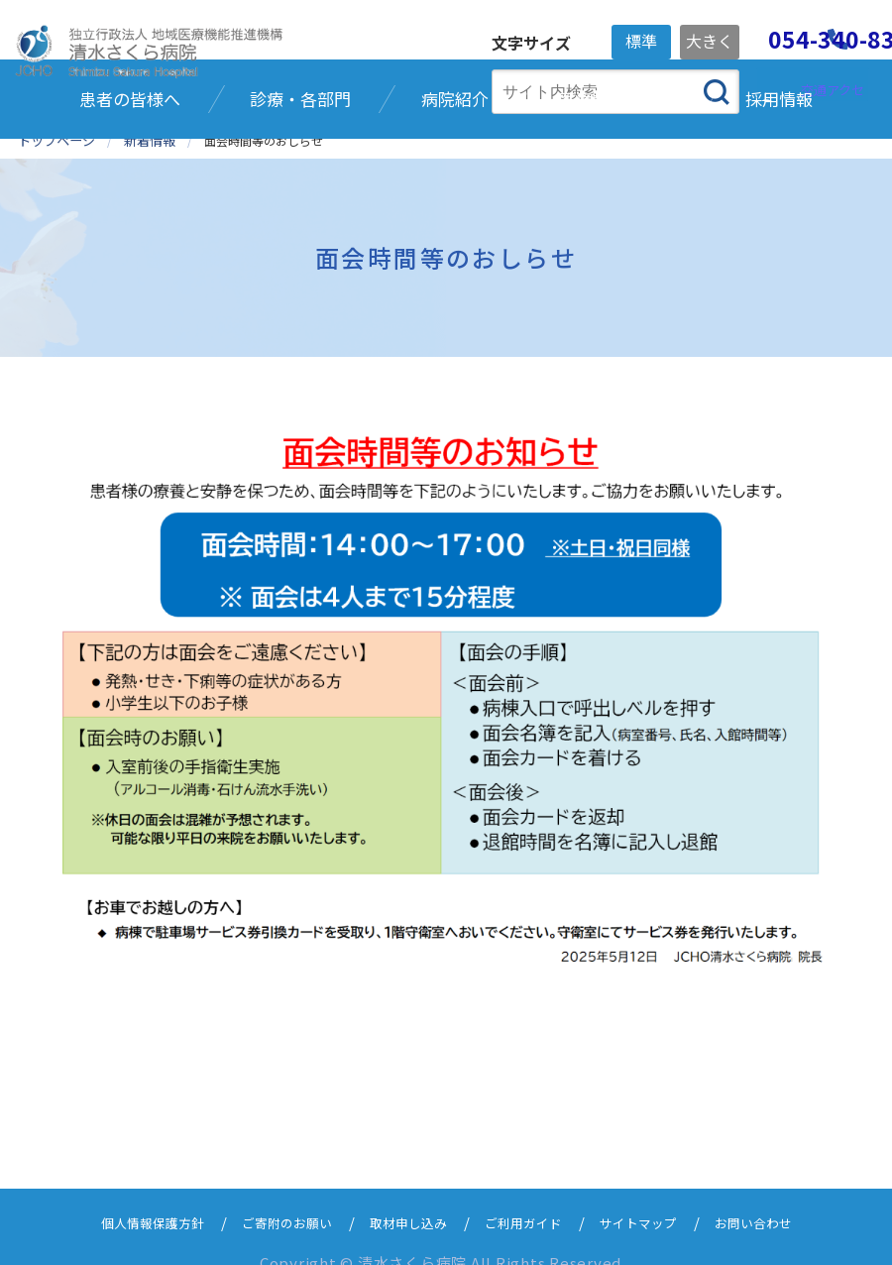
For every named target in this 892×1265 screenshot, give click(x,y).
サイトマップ (659, 1197)
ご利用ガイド (532, 1197)
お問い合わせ (786, 1197)
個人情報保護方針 (121, 1197)
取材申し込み (405, 1197)
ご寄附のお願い (271, 1197)
